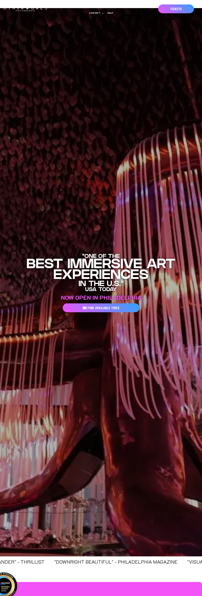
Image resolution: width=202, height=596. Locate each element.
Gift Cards (124, 4)
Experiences (106, 4)
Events (90, 4)
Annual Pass (73, 4)
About (58, 4)
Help (110, 13)
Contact (96, 13)
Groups (141, 4)
